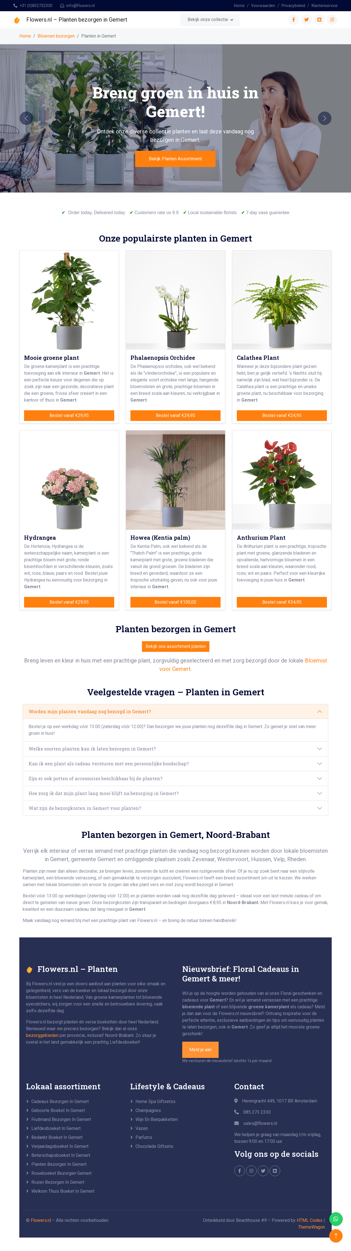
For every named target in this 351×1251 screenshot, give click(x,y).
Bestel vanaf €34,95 (281, 602)
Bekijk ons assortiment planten (176, 646)
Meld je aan (200, 1049)
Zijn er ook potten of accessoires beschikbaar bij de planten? (95, 778)
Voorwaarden (263, 5)
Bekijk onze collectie (208, 19)
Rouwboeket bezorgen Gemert (61, 1173)
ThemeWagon (311, 1227)
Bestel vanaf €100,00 (175, 602)
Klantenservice (325, 5)
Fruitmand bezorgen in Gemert (61, 1119)
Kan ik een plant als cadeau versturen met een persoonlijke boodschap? (109, 763)
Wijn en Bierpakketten (156, 1119)
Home (239, 5)
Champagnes (148, 1110)
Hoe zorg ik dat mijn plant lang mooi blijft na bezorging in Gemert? (104, 793)
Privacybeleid (293, 5)
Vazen (141, 1128)
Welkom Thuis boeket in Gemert (62, 1191)
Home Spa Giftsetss (155, 1101)
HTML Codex (309, 1220)
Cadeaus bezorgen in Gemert (60, 1101)
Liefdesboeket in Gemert (56, 1128)
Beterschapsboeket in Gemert (60, 1155)
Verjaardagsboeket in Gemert (59, 1146)
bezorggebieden (42, 1035)
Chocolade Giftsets (154, 1146)
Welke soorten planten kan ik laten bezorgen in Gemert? (92, 749)
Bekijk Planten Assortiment (175, 158)
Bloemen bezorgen (56, 36)
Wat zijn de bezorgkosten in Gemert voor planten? (85, 808)
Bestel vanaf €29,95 (69, 415)
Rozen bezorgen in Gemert (57, 1182)
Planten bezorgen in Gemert (58, 1164)
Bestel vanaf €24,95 (281, 415)
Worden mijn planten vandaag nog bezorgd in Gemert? (90, 711)
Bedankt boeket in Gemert (57, 1137)
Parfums (143, 1137)
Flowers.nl (41, 1220)
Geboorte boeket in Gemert (58, 1110)
